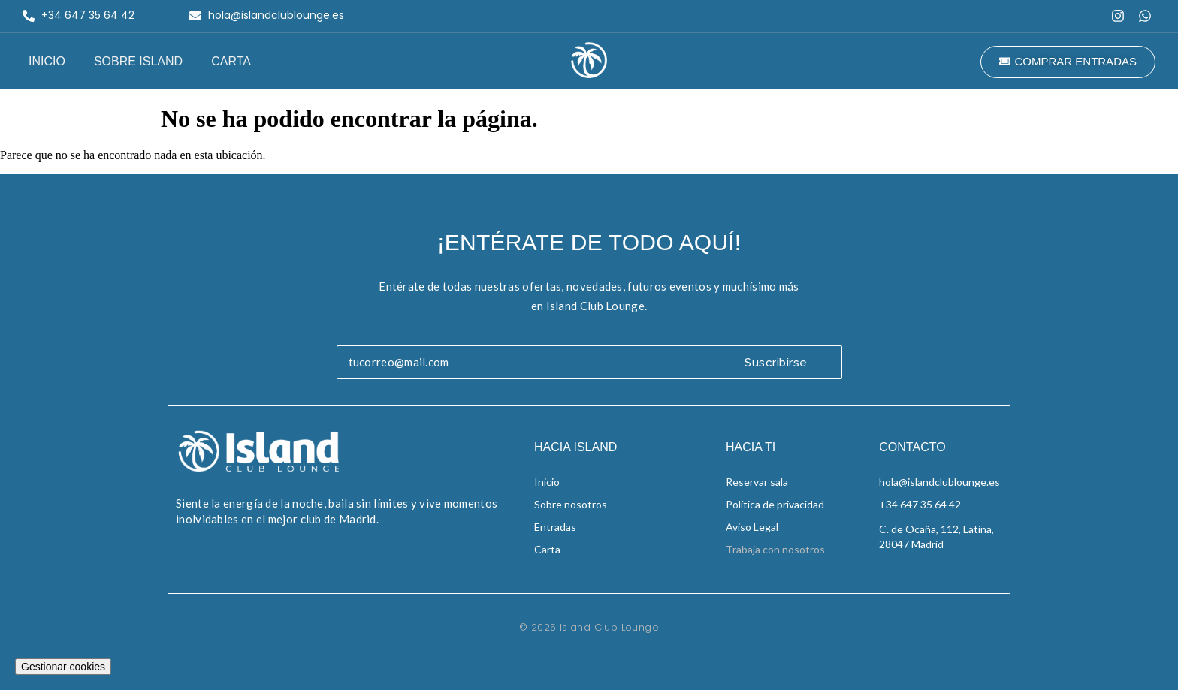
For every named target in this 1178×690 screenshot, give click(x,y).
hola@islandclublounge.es (939, 481)
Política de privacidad (775, 504)
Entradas (555, 526)
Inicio (47, 61)
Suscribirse (776, 362)
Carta (231, 61)
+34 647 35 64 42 (920, 504)
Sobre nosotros (570, 504)
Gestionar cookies (63, 667)
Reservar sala (757, 481)
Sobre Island (138, 61)
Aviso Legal (752, 526)
